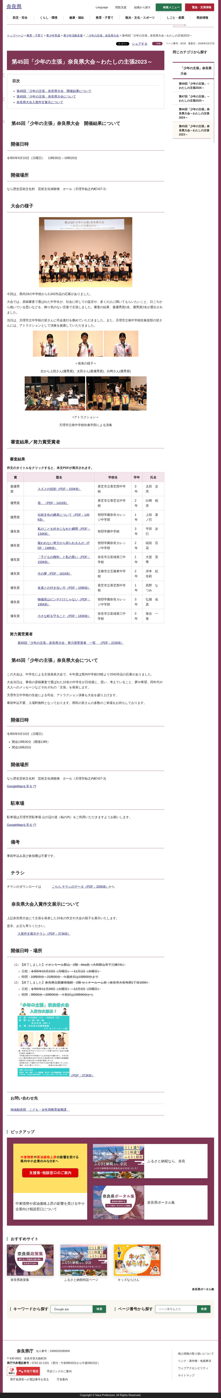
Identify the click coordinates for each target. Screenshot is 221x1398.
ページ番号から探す (135, 1309)
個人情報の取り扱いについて (196, 1353)
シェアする (139, 44)
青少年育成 (53, 35)
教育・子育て (35, 35)
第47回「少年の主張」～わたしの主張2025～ (194, 98)
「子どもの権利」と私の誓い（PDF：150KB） (64, 559)
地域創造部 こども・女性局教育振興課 (40, 1109)
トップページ (15, 35)
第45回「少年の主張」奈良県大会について (46, 96)
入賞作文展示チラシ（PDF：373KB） (44, 933)
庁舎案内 (62, 1379)
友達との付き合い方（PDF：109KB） (64, 588)
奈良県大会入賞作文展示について (40, 102)
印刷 (158, 43)
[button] (99, 7)
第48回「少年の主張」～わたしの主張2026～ (194, 85)
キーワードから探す (31, 1309)
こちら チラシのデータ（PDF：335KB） (80, 886)
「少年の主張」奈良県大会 (102, 35)
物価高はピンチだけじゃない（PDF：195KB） (64, 602)
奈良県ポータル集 (203, 1289)
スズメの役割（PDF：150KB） (59, 489)
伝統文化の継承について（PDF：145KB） (63, 517)
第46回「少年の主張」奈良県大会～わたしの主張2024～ (194, 113)
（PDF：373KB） (56, 1039)
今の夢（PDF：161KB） (55, 573)
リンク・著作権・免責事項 (194, 1360)
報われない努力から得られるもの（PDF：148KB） (63, 545)
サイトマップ (186, 1375)
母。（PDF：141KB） (53, 503)
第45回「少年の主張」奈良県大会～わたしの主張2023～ (194, 130)
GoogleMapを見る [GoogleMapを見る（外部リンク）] (19, 786)
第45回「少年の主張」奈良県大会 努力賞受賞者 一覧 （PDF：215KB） (71, 643)
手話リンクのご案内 (59, 1371)
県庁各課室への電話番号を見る (29, 1379)
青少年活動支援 (73, 35)
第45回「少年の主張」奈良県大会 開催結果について (54, 91)
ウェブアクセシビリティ (193, 1368)
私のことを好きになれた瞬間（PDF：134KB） (64, 531)
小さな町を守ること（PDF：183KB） (64, 616)
